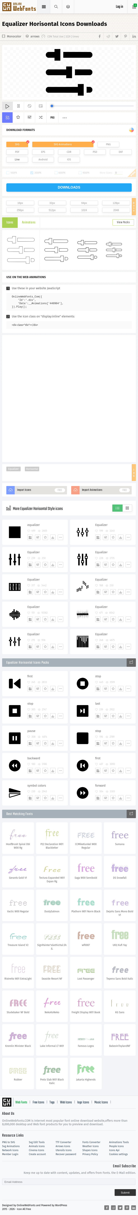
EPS (43, 152)
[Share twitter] (116, 36)
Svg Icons (19, 7)
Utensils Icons (64, 1150)
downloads (69, 187)
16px (20, 203)
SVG (17, 144)
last (97, 703)
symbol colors (36, 785)
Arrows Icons (63, 1146)
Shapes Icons (89, 1150)
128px (116, 203)
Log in (119, 7)
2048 (116, 210)
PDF (17, 152)
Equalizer (13, 469)
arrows (35, 36)
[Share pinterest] (125, 36)
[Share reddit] (107, 36)
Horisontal (32, 469)
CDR (69, 152)
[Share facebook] (100, 36)
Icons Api (114, 1150)
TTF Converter (63, 1142)
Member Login (10, 1154)
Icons (9, 222)
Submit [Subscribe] (125, 1192)
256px (20, 210)
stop (98, 676)
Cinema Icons (36, 1150)
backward (33, 758)
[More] (60, 537)
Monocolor (14, 36)
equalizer (33, 525)
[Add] (30, 537)
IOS (69, 159)
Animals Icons (37, 1146)
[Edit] (37, 537)
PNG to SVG (8, 1142)
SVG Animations (63, 144)
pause (31, 731)
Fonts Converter (91, 1142)
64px (84, 203)
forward (100, 785)
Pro (52, 117)
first (30, 676)
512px (52, 210)
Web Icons (66, 1102)
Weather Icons (90, 1146)
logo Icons (83, 1102)
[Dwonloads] (53, 537)
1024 (84, 210)
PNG (108, 144)
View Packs (123, 222)
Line (17, 159)
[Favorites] (45, 537)
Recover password (66, 1154)
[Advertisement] (69, 398)
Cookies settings (118, 1154)
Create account (37, 1154)
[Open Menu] (68, 6)
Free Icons (38, 1102)
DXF (121, 152)
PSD (95, 152)
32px (52, 203)
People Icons (116, 1146)
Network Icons (10, 1150)
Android (43, 159)
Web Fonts (21, 1102)
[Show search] (56, 6)
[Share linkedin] (132, 36)
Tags (52, 1102)
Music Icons (101, 1102)
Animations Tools (119, 1142)
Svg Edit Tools (37, 1142)
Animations (29, 222)
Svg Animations (11, 1146)
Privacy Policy (90, 1154)
